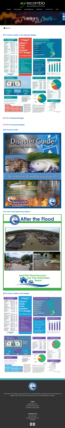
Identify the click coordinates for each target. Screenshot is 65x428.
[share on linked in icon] (63, 20)
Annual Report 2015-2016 (36, 6)
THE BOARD (17, 9)
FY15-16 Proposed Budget (15, 125)
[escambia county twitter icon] (31, 424)
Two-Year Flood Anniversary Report (16, 212)
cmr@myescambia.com (32, 418)
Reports (8, 28)
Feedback (32, 419)
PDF (57, 9)
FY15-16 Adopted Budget (14, 118)
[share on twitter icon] (63, 17)
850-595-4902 (32, 416)
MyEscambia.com (32, 404)
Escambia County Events (32, 407)
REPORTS (39, 9)
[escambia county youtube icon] (34, 424)
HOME (9, 9)
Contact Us (32, 414)
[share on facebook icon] (63, 15)
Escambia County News (32, 406)
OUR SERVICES (29, 9)
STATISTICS (49, 9)
